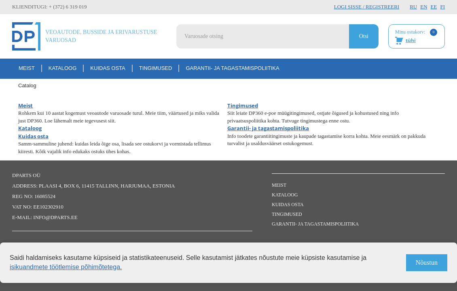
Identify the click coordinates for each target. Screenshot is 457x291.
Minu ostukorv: (416, 37)
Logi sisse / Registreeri (366, 7)
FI (442, 7)
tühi (411, 40)
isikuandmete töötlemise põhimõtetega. (66, 267)
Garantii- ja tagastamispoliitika (232, 68)
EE (434, 7)
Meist (27, 68)
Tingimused (155, 68)
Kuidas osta (107, 68)
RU (413, 7)
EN (423, 7)
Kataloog (63, 68)
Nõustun (427, 262)
